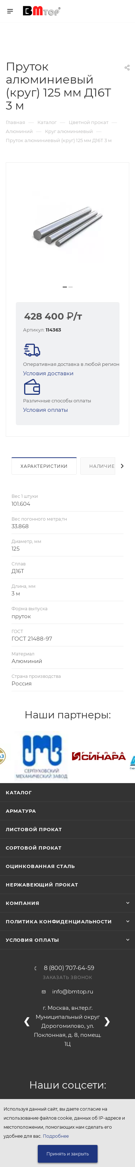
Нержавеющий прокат (42, 885)
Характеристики (44, 466)
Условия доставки (48, 373)
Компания (22, 903)
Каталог (19, 792)
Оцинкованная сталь (40, 866)
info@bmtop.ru (72, 991)
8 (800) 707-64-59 (69, 968)
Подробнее (56, 1136)
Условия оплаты (45, 409)
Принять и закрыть (67, 1154)
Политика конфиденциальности (59, 921)
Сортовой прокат (34, 848)
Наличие (102, 466)
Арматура (21, 811)
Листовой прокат (34, 829)
